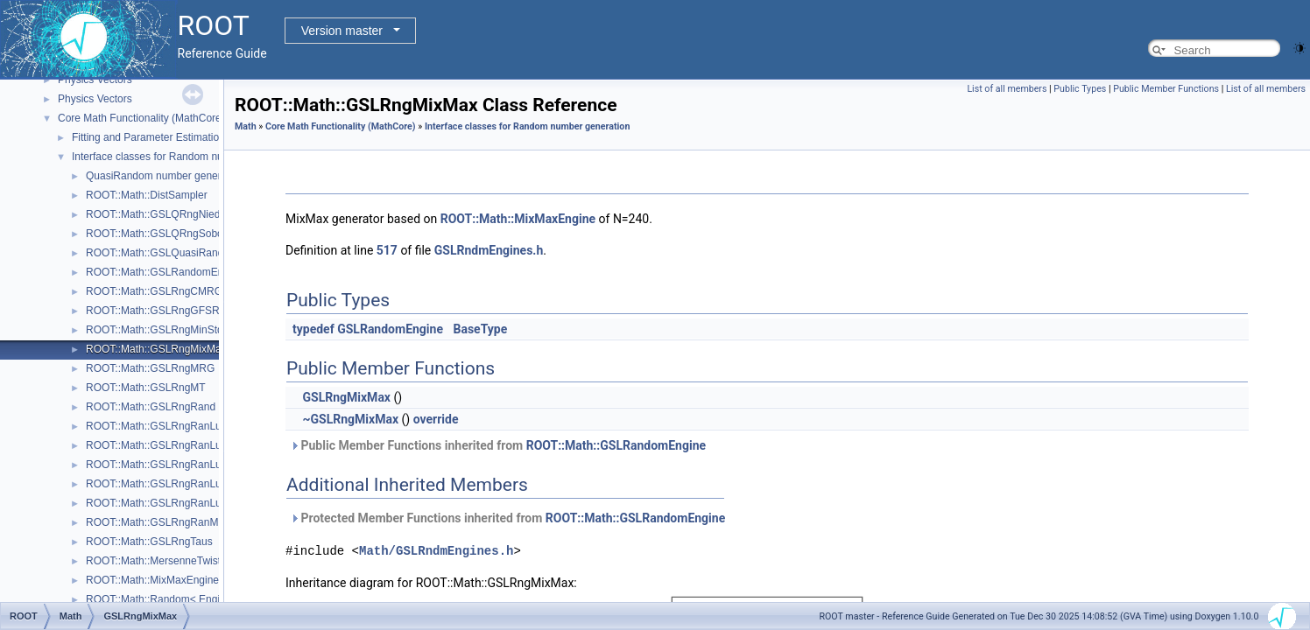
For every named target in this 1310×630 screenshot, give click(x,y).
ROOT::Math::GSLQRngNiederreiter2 (172, 214)
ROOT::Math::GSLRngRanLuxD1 (163, 445)
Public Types (1079, 88)
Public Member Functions (1166, 88)
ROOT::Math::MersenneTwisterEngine (174, 561)
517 (387, 250)
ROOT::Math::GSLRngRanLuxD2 (163, 464)
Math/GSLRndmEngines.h (436, 550)
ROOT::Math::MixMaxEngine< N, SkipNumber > (197, 580)
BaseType (480, 329)
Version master (342, 31)
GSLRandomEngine (390, 329)
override (436, 419)
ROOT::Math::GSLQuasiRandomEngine (178, 253)
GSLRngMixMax (346, 397)
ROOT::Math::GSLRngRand (150, 407)
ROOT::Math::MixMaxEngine (517, 219)
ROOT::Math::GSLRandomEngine (164, 272)
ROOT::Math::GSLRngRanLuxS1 (162, 484)
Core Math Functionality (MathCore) (141, 118)
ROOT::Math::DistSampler (147, 195)
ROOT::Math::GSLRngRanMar (157, 522)
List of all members (1006, 88)
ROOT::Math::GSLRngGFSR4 (155, 310)
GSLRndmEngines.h (489, 250)
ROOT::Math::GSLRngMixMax (156, 349)
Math (246, 126)
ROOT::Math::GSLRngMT (146, 388)
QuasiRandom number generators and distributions (205, 176)
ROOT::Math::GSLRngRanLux (156, 426)
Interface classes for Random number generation (185, 156)
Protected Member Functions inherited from (507, 518)
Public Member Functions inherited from (498, 445)
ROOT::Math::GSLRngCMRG (154, 291)
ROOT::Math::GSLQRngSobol (155, 234)
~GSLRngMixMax (350, 419)
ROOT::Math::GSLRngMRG (150, 368)
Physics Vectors (95, 80)
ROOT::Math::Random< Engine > (163, 599)
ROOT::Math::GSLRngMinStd (154, 330)
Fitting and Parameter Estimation (148, 137)
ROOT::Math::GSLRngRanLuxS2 (162, 503)
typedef (313, 329)
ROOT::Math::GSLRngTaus (149, 542)
